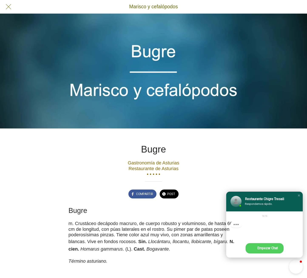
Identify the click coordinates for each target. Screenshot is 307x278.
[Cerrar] (8, 6)
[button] (299, 195)
